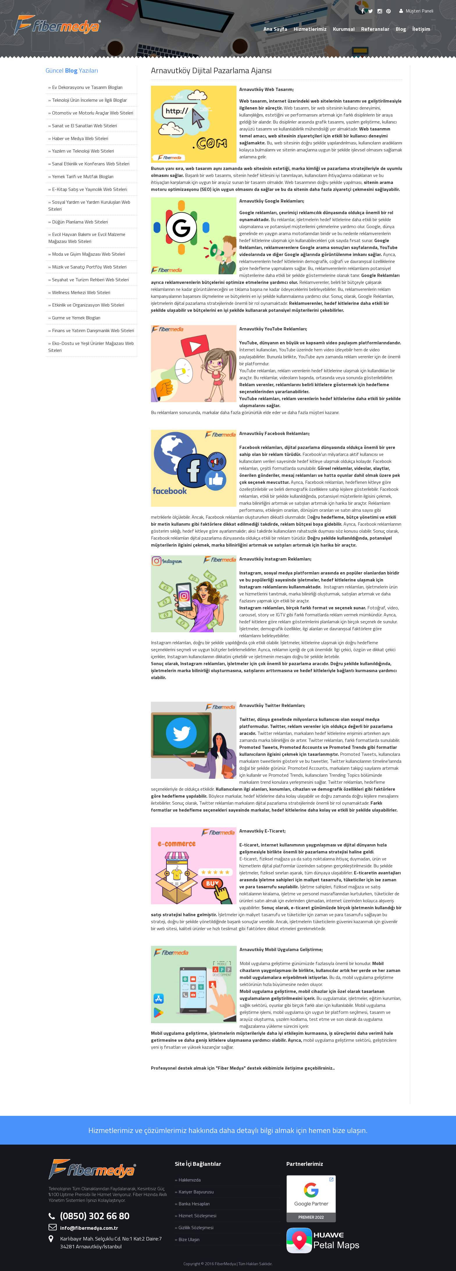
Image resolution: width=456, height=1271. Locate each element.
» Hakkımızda (188, 1179)
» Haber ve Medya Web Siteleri (78, 138)
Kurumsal (344, 29)
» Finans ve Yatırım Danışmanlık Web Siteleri (91, 330)
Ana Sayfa (275, 29)
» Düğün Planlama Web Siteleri (78, 221)
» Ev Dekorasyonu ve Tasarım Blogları (85, 87)
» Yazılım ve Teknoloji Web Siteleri (81, 150)
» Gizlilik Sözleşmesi (194, 1227)
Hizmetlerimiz (310, 29)
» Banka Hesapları (192, 1203)
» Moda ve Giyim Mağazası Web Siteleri (86, 253)
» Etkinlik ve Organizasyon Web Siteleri (86, 304)
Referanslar (375, 29)
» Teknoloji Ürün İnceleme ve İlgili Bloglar (87, 99)
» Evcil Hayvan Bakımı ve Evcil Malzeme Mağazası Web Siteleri (86, 238)
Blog (401, 29)
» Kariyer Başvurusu (194, 1191)
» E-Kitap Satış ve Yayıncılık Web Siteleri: (87, 189)
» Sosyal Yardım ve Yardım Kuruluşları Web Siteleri (89, 205)
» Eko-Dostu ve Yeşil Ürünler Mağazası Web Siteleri (91, 347)
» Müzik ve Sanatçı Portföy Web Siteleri (87, 266)
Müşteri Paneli (416, 10)
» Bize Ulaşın (187, 1239)
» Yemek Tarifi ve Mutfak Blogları (80, 176)
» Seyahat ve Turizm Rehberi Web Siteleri (88, 279)
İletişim (421, 29)
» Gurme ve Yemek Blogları (74, 317)
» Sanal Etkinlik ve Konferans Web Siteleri (88, 163)
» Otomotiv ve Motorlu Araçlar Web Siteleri (90, 112)
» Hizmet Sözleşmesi (195, 1215)
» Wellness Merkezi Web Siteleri (79, 292)
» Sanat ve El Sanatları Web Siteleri (82, 125)
